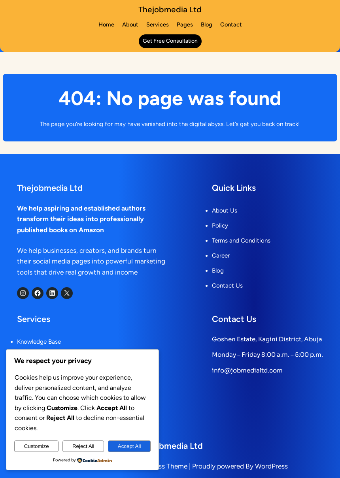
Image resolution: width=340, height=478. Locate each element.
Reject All (83, 446)
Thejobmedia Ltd (170, 9)
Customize (36, 446)
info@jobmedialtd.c (242, 370)
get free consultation (170, 41)
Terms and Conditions (241, 240)
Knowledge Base (39, 341)
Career (221, 255)
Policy (220, 225)
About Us (224, 210)
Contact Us (227, 285)
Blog (218, 270)
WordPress (271, 466)
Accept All (129, 446)
